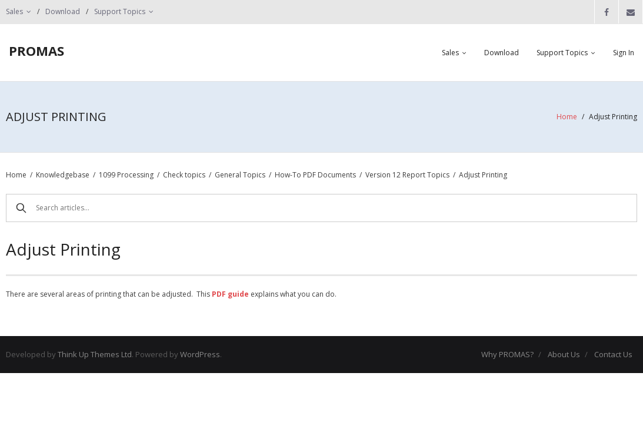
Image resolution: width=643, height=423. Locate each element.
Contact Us (613, 354)
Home (567, 117)
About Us (564, 354)
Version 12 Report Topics (407, 175)
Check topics (184, 175)
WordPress (200, 354)
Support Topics (119, 11)
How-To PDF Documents (315, 175)
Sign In (623, 53)
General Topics (240, 175)
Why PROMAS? (507, 354)
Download (62, 11)
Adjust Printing (483, 175)
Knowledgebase (62, 175)
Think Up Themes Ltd (95, 354)
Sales (14, 11)
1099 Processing (126, 175)
